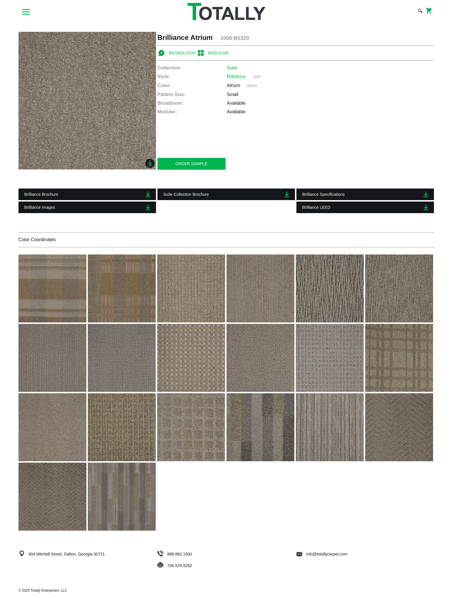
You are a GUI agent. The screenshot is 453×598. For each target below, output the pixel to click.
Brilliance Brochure (87, 194)
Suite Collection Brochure (226, 194)
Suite (232, 67)
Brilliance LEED (365, 207)
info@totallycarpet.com (322, 554)
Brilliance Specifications (365, 194)
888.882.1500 (179, 554)
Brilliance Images (87, 207)
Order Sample (191, 163)
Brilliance (236, 76)
